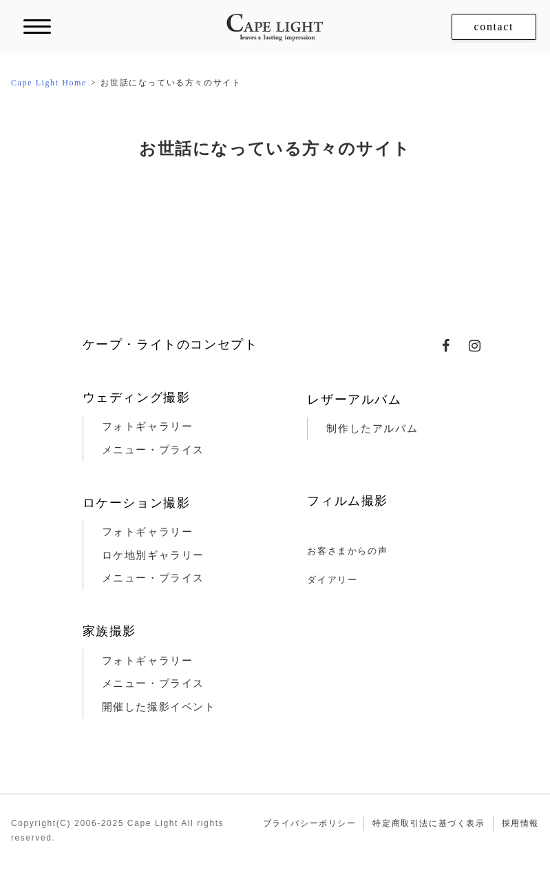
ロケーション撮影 (137, 503)
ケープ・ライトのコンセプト (170, 344)
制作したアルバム (372, 428)
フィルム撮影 (347, 501)
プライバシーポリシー (310, 823)
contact (494, 26)
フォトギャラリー (147, 426)
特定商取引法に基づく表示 (428, 823)
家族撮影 (109, 631)
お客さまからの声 (347, 551)
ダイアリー (332, 580)
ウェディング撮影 (137, 397)
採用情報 (520, 823)
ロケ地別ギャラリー (153, 555)
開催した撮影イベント (159, 706)
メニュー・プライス (153, 449)
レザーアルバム (354, 399)
